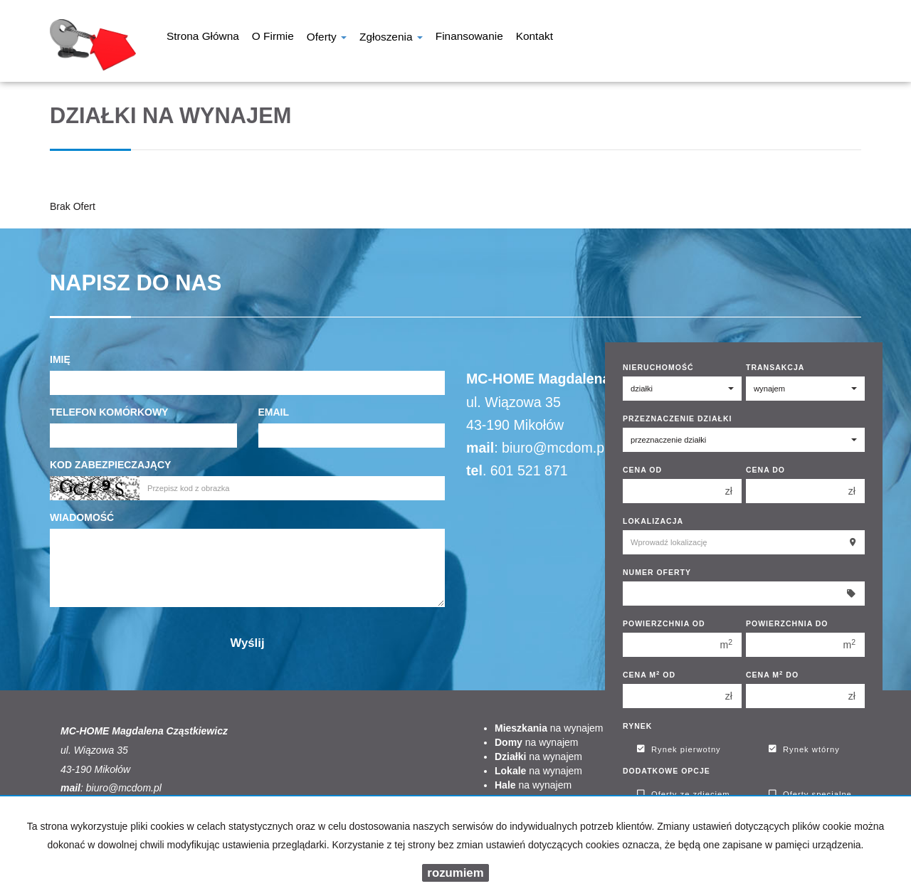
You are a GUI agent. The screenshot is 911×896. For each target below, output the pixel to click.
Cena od (642, 469)
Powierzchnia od (664, 623)
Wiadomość (82, 517)
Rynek (637, 726)
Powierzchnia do (787, 623)
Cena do (765, 469)
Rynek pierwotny (679, 749)
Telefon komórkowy (109, 412)
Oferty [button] (327, 38)
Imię (60, 359)
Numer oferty (657, 572)
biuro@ (524, 447)
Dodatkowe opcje (666, 770)
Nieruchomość (658, 367)
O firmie (273, 37)
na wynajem (549, 728)
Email (274, 412)
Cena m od (649, 674)
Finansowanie (469, 37)
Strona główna (203, 37)
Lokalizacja (653, 521)
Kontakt (534, 37)
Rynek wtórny (804, 749)
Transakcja (775, 367)
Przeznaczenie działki (677, 418)
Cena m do (772, 674)
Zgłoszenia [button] (391, 38)
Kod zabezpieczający (110, 464)
